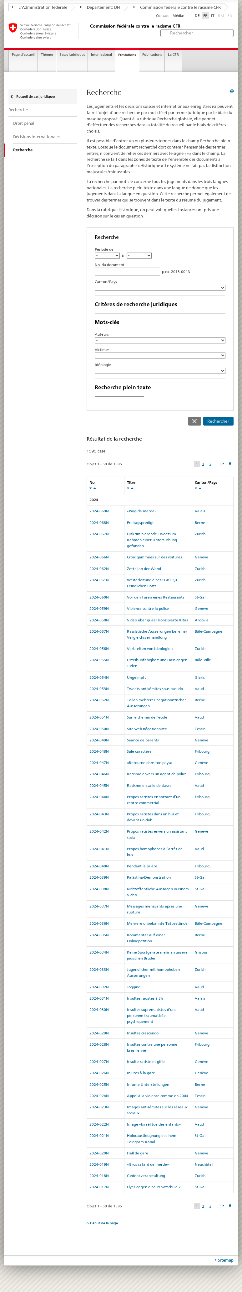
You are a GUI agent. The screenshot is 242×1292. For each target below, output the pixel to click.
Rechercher (218, 421)
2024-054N (99, 677)
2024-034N (99, 952)
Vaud (199, 688)
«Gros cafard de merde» (148, 1164)
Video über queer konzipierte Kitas (157, 620)
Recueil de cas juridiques (35, 96)
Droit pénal (23, 123)
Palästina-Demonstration (149, 877)
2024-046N (99, 774)
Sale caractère (139, 751)
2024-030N (99, 1009)
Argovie (202, 620)
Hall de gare (137, 1153)
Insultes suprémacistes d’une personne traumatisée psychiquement (152, 1015)
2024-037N (99, 906)
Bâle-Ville (203, 659)
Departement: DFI (100, 7)
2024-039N (99, 877)
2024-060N (99, 597)
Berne (200, 522)
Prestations (127, 55)
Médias (178, 16)
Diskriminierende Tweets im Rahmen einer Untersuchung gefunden (152, 539)
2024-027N (99, 1061)
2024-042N (99, 831)
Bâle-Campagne (208, 631)
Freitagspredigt (140, 522)
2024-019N (99, 1164)
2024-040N (99, 866)
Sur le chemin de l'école (147, 717)
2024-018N (99, 1175)
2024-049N (99, 740)
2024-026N (99, 1072)
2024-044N (99, 796)
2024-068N (99, 522)
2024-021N (99, 1135)
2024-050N (99, 728)
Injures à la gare (141, 1072)
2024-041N (99, 848)
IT (212, 15)
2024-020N (99, 1153)
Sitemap (226, 1260)
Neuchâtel (204, 1164)
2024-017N (99, 1187)
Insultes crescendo (143, 1033)
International (101, 55)
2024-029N (99, 1033)
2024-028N (99, 1044)
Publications (152, 55)
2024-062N (99, 568)
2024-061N (99, 580)
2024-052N (99, 700)
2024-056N (99, 648)
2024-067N (99, 533)
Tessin (200, 728)
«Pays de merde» (141, 511)
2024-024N (99, 1095)
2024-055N (99, 659)
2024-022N (99, 1124)
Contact (162, 16)
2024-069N (99, 511)
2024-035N (99, 935)
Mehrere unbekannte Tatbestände (157, 923)
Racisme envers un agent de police (157, 774)
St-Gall (200, 597)
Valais (200, 511)
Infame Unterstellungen (148, 1084)
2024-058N (99, 620)
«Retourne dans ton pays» (149, 762)
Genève (201, 557)
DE (197, 15)
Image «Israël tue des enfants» (154, 1124)
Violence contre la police (148, 608)
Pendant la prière (142, 866)
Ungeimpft (136, 677)
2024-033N (99, 969)
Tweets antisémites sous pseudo (155, 688)
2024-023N (99, 1107)
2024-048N (99, 751)
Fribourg (202, 751)
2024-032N (99, 987)
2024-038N (99, 889)
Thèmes (47, 55)
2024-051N (99, 717)
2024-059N (99, 608)
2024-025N (99, 1084)
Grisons (201, 952)
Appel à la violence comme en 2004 (157, 1095)
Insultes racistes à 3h (145, 998)
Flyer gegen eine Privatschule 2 (154, 1187)
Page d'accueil (23, 55)
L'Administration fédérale (39, 7)
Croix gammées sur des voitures (154, 557)
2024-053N (99, 688)
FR (205, 15)
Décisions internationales (36, 136)
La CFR (173, 55)
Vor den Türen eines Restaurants (155, 597)
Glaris (200, 677)
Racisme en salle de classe (149, 785)
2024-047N (99, 762)
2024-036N (99, 923)
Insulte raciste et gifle (146, 1061)
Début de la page (104, 1223)
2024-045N (99, 785)
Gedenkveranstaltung (146, 1175)
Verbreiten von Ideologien (150, 648)
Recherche (18, 109)
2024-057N (99, 631)
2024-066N (99, 557)
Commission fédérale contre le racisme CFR (177, 7)
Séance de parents (143, 740)
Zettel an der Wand (144, 568)
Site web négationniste (147, 728)
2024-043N (99, 814)
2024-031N (99, 998)
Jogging (133, 987)
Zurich (200, 533)
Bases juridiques (72, 55)
